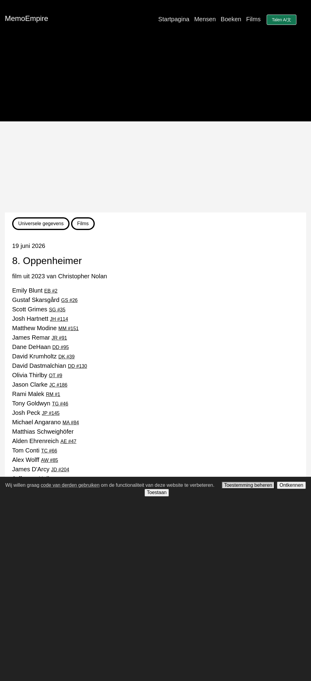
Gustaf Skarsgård (44, 299)
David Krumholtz (43, 356)
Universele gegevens (40, 223)
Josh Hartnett (40, 318)
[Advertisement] (155, 166)
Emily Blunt (34, 290)
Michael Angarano (45, 422)
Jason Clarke (39, 384)
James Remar (39, 337)
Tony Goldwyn (40, 403)
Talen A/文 (281, 19)
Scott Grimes (38, 309)
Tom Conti (34, 450)
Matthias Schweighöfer (42, 431)
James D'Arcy (40, 469)
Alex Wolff (35, 459)
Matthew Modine (45, 328)
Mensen (205, 19)
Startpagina (173, 19)
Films (253, 19)
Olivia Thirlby (37, 375)
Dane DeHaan (40, 347)
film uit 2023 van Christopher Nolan (59, 276)
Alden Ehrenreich (44, 441)
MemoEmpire (26, 18)
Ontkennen (291, 485)
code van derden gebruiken (70, 485)
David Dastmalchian (49, 365)
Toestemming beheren (248, 485)
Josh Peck (36, 412)
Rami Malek (36, 394)
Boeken (231, 19)
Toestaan (157, 492)
